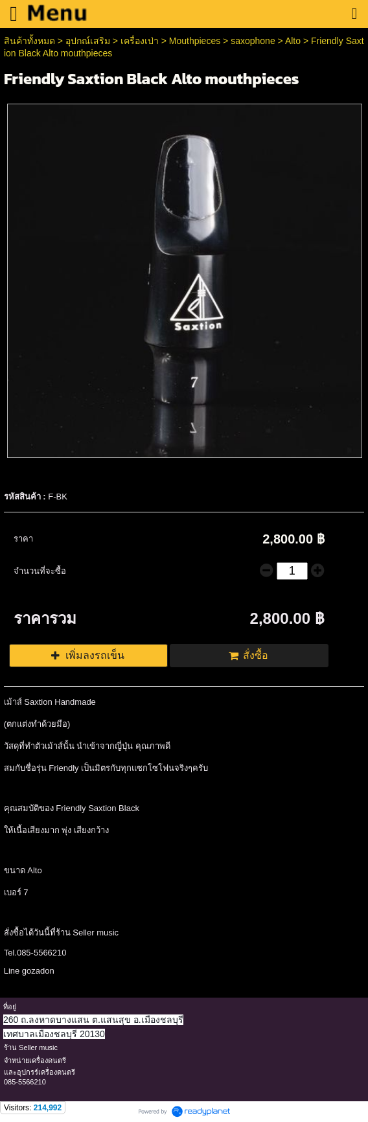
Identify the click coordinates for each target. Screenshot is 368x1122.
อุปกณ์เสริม (87, 41)
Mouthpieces (196, 41)
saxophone (253, 41)
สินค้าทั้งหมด (29, 41)
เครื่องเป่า (140, 41)
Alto (293, 41)
